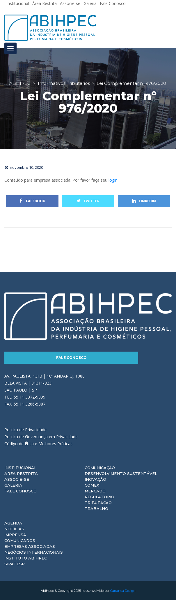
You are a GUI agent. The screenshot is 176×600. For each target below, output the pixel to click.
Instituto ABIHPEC (25, 558)
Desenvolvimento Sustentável (121, 473)
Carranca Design (123, 591)
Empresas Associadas (29, 546)
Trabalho (96, 508)
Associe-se (16, 479)
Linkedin (144, 201)
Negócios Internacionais (33, 552)
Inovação (95, 479)
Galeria (13, 485)
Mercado (95, 491)
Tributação (98, 502)
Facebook (32, 201)
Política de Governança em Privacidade (41, 436)
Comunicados (19, 540)
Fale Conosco (71, 357)
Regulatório (99, 496)
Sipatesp (14, 564)
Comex (92, 485)
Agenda (13, 523)
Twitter (88, 201)
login (113, 180)
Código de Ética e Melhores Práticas (38, 443)
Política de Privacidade (25, 429)
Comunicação (100, 467)
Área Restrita (21, 473)
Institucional (20, 467)
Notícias (14, 529)
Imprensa (15, 534)
